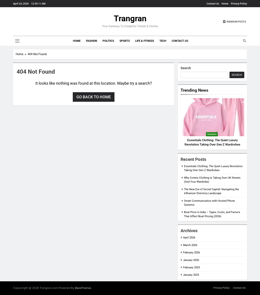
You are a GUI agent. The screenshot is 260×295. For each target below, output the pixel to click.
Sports (125, 41)
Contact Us (213, 3)
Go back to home (93, 97)
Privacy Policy (239, 3)
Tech (162, 41)
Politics (108, 41)
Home (225, 3)
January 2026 (191, 260)
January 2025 (191, 274)
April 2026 (189, 237)
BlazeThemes (83, 287)
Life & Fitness (144, 41)
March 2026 (190, 245)
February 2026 (191, 252)
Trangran (130, 18)
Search (186, 68)
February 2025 (191, 267)
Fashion (91, 41)
